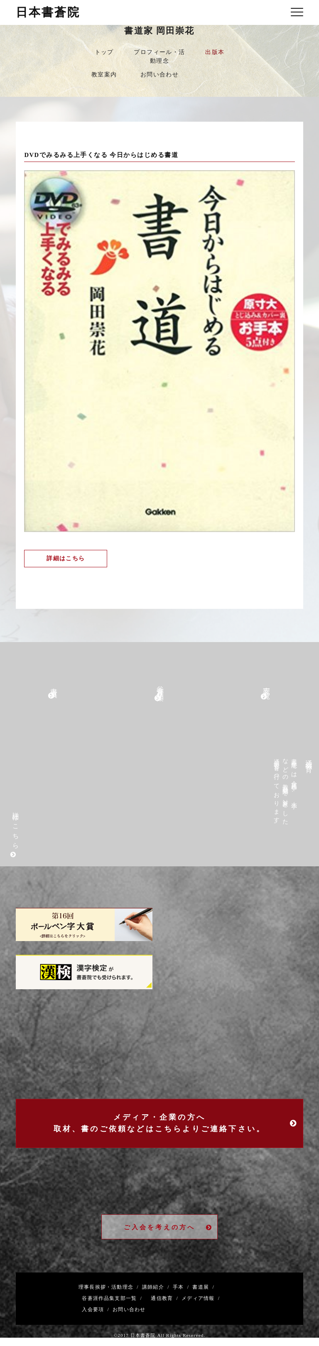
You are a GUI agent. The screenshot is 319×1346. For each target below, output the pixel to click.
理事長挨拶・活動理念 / (109, 1287)
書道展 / (201, 1287)
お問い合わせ (159, 74)
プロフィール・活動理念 (159, 56)
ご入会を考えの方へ (168, 1227)
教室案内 (104, 74)
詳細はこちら (66, 558)
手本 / (179, 1287)
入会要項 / (94, 1309)
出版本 (214, 52)
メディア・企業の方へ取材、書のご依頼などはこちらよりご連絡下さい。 (176, 1123)
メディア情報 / (199, 1298)
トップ (104, 52)
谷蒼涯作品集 (97, 1298)
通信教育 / (162, 1298)
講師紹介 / (154, 1287)
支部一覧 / (128, 1298)
